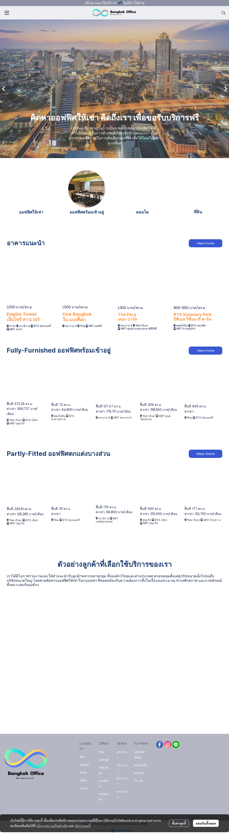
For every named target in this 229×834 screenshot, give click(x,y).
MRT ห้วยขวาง (212, 520)
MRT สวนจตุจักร (185, 328)
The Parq (127, 314)
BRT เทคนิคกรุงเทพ (107, 519)
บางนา (84, 788)
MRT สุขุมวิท (17, 423)
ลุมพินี (98, 326)
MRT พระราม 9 (122, 417)
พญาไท (139, 773)
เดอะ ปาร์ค (127, 319)
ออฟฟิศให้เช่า (31, 212)
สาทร (12, 326)
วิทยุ (83, 326)
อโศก (83, 780)
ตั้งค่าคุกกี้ (179, 823)
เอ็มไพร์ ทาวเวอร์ (23, 319)
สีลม (189, 417)
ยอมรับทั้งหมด (206, 823)
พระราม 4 (71, 326)
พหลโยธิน (182, 325)
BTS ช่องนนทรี (42, 326)
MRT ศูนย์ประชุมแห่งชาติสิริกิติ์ (139, 328)
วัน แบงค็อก (73, 319)
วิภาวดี (138, 781)
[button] (224, 13)
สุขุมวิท (147, 520)
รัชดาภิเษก (142, 325)
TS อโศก (162, 520)
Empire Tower (22, 314)
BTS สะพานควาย (62, 417)
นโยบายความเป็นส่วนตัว (52, 826)
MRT (92, 326)
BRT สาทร (16, 329)
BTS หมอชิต (198, 325)
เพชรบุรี (104, 760)
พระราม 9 (104, 417)
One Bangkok (77, 314)
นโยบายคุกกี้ (82, 826)
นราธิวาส (24, 326)
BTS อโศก (32, 420)
